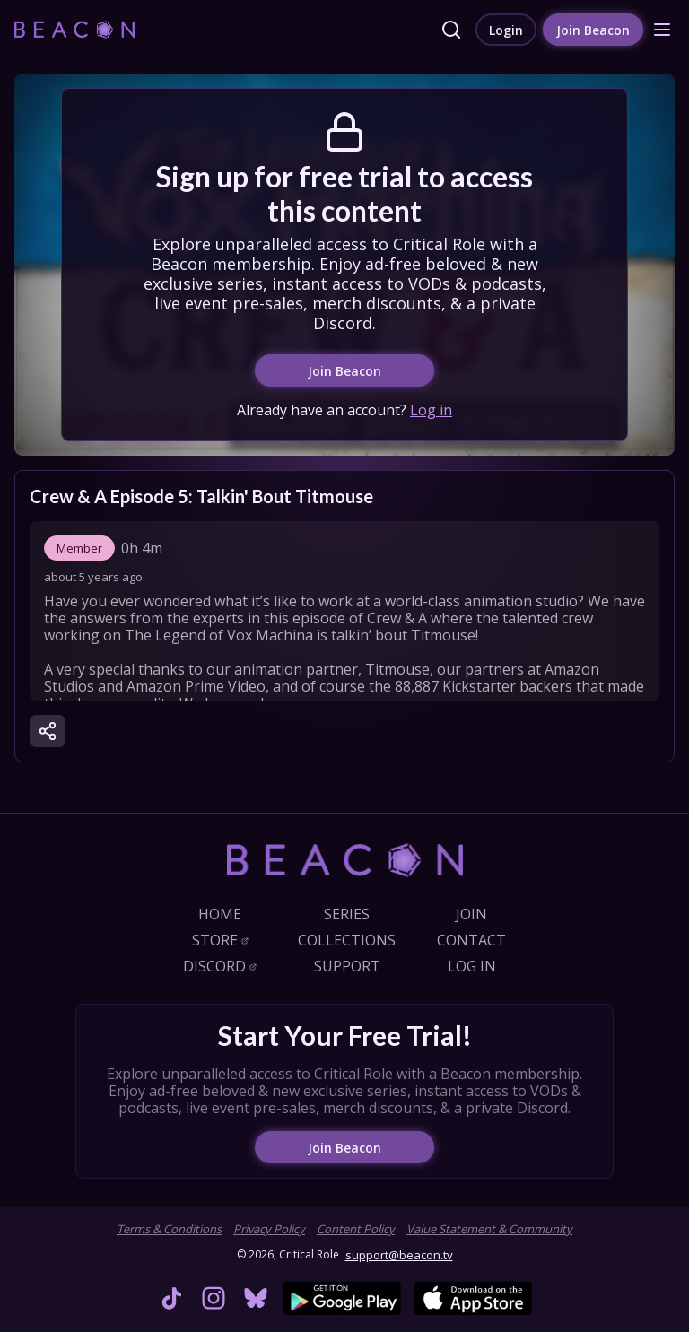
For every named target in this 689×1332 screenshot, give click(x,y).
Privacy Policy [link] (269, 1229)
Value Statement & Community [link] (489, 1229)
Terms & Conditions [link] (169, 1229)
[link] (74, 29)
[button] (662, 29)
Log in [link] (431, 410)
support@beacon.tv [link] (399, 1255)
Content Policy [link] (356, 1229)
